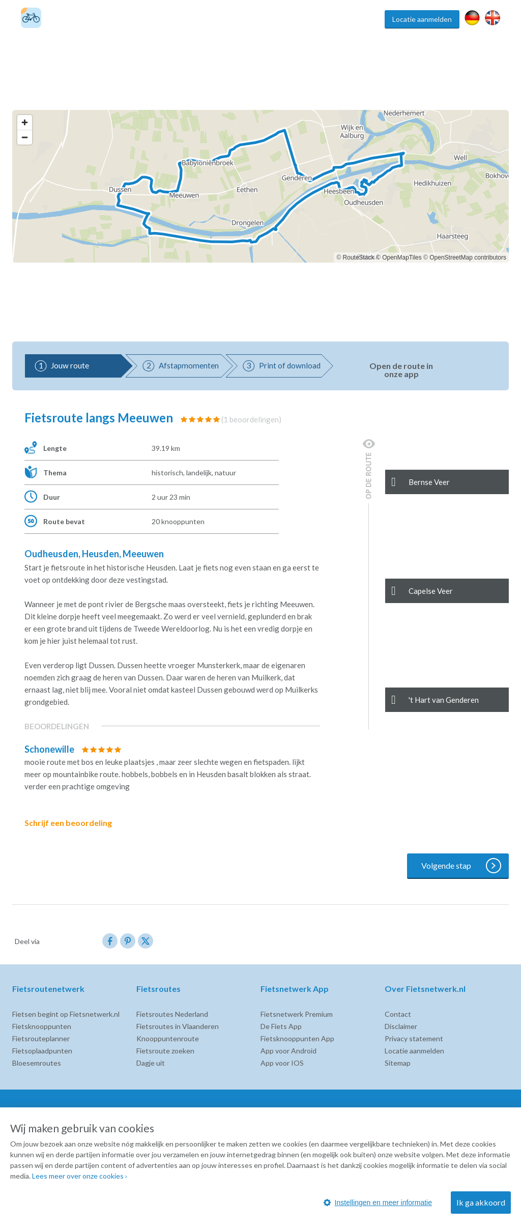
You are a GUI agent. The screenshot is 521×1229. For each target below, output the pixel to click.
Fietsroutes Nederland (172, 1014)
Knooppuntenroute (167, 1038)
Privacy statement (414, 1038)
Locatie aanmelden (422, 19)
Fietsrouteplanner (41, 1038)
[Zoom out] (24, 137)
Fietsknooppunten (262, 19)
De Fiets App (281, 1026)
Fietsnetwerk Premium (296, 1014)
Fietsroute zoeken (165, 1050)
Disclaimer (401, 1026)
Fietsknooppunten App (297, 1038)
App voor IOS (282, 1063)
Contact (398, 1014)
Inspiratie (364, 19)
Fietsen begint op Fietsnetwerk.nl (66, 1014)
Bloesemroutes (36, 1063)
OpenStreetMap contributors (467, 257)
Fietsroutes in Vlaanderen (177, 1026)
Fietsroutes (209, 19)
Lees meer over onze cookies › (79, 1175)
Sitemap (398, 1063)
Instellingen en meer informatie (378, 1202)
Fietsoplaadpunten (42, 1050)
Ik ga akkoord (480, 1202)
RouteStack (358, 257)
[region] (260, 186)
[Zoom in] (24, 122)
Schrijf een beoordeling (75, 823)
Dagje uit (150, 1063)
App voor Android (288, 1050)
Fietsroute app (320, 19)
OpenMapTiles (402, 257)
